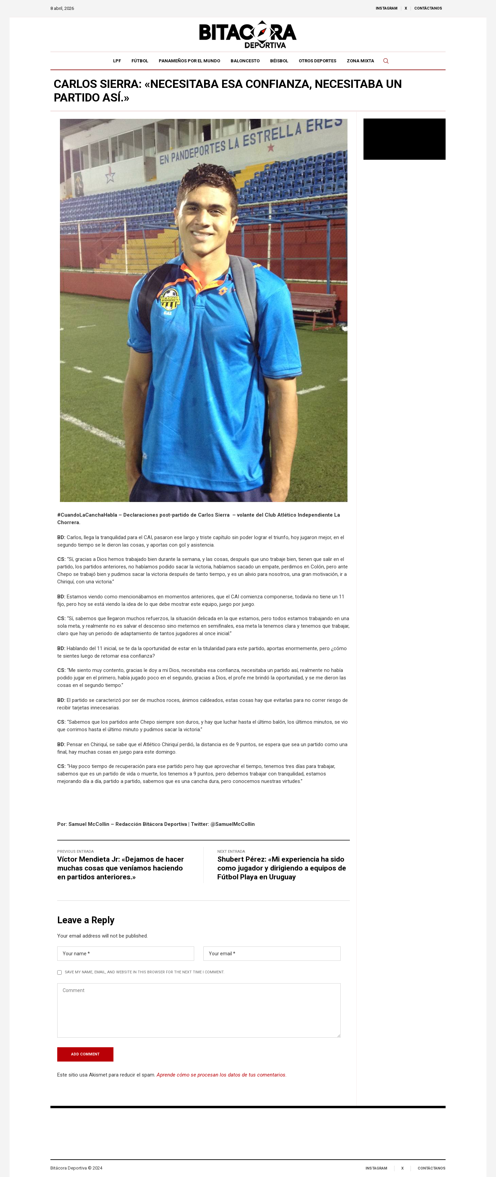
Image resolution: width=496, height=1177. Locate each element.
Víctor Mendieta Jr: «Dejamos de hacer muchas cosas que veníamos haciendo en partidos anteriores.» (120, 868)
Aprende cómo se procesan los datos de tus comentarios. (222, 1075)
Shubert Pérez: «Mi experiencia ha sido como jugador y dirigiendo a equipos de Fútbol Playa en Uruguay (281, 868)
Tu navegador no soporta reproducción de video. (404, 139)
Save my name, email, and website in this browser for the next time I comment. (144, 972)
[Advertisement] (404, 275)
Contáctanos (432, 1168)
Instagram (376, 1168)
